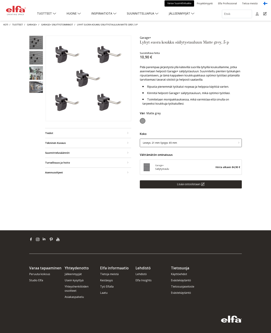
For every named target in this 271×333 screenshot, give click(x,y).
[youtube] (58, 239)
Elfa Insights (144, 280)
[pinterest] (51, 239)
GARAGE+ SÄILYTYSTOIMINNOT (57, 24)
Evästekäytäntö (181, 280)
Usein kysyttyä (74, 280)
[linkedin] (45, 239)
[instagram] (38, 239)
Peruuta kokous (39, 274)
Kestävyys (106, 280)
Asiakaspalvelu (74, 297)
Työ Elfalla (107, 286)
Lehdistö (141, 274)
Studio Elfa (36, 280)
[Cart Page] (265, 14)
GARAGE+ (32, 24)
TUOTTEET (17, 24)
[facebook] (31, 239)
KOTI (5, 24)
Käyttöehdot (179, 274)
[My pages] (257, 14)
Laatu (104, 293)
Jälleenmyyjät (73, 274)
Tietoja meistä (109, 274)
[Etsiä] (237, 14)
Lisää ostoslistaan (188, 184)
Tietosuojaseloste (182, 286)
